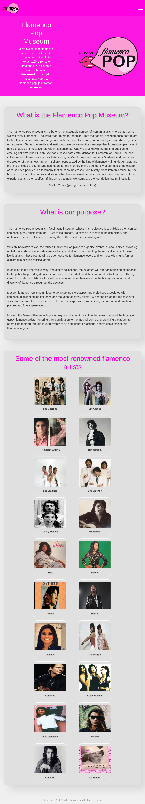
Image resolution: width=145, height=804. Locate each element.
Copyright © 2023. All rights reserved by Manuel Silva (72, 800)
